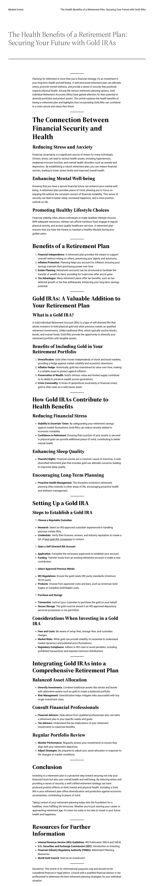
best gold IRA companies (58, 539)
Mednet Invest (15, 9)
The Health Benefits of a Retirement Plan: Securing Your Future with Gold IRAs (103, 9)
